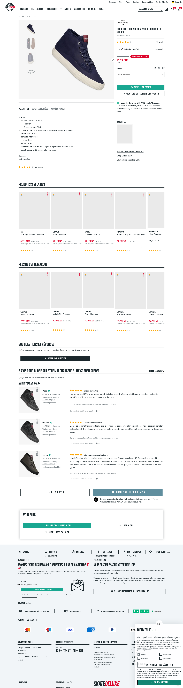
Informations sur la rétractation (104, 655)
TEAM (134, 661)
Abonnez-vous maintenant (42, 590)
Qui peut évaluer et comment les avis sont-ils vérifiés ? (41, 377)
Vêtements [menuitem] (65, 9)
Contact (96, 667)
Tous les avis (98, 660)
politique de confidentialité (157, 677)
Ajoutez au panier (140, 87)
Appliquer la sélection (159, 665)
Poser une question (55, 358)
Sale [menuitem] (102, 9)
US (155, 68)
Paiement (97, 647)
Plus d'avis (55, 492)
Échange (78, 552)
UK (163, 68)
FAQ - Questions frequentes (103, 662)
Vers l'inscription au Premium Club (129, 591)
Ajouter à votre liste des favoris (140, 94)
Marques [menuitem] (24, 9)
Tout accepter (159, 682)
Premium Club (121, 499)
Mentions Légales (64, 682)
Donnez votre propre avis (128, 492)
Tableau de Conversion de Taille (104, 657)
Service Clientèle (159, 552)
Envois (23, 552)
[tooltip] (162, 49)
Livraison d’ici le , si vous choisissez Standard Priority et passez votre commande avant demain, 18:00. (140, 107)
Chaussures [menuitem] (52, 9)
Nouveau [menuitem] (92, 9)
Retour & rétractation (101, 652)
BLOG (134, 657)
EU (159, 68)
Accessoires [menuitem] (79, 9)
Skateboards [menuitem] (37, 9)
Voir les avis (159, 42)
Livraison (97, 650)
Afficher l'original (48, 400)
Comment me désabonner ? (29, 597)
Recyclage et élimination (102, 664)
